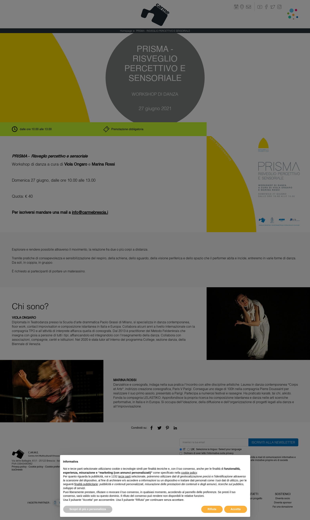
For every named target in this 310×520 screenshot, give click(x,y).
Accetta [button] (236, 509)
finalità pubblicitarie (86, 484)
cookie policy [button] (189, 472)
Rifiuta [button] (212, 509)
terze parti (124, 476)
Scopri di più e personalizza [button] (88, 509)
